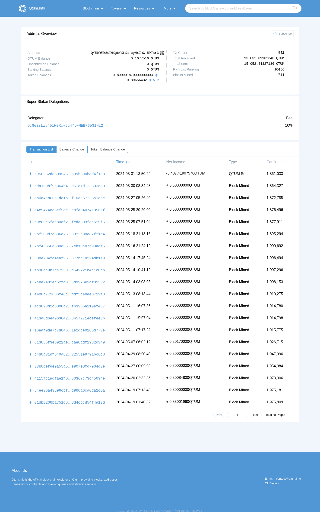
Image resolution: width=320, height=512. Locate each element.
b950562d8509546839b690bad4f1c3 (70, 173)
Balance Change (71, 149)
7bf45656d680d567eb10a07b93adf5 (70, 243)
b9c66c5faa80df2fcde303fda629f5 (70, 220)
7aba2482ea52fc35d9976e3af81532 (70, 277)
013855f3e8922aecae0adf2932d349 (70, 335)
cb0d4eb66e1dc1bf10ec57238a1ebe (70, 196)
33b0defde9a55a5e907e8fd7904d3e (70, 358)
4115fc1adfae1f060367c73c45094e (70, 370)
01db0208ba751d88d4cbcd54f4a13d (70, 393)
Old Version (272, 473)
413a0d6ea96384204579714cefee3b (70, 312)
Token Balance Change (107, 149)
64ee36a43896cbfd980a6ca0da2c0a (70, 381)
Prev (219, 405)
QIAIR (154, 80)
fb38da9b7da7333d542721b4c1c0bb (70, 266)
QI (157, 75)
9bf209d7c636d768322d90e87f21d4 (70, 231)
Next (256, 405)
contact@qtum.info (288, 469)
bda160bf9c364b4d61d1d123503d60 (70, 185)
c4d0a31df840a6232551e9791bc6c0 (70, 347)
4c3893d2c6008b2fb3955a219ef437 (70, 300)
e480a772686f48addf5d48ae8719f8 (70, 289)
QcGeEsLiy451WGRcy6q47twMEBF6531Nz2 (65, 125)
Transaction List (41, 149)
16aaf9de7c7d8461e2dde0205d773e (70, 324)
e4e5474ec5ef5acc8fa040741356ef (70, 208)
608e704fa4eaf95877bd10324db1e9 (70, 254)
